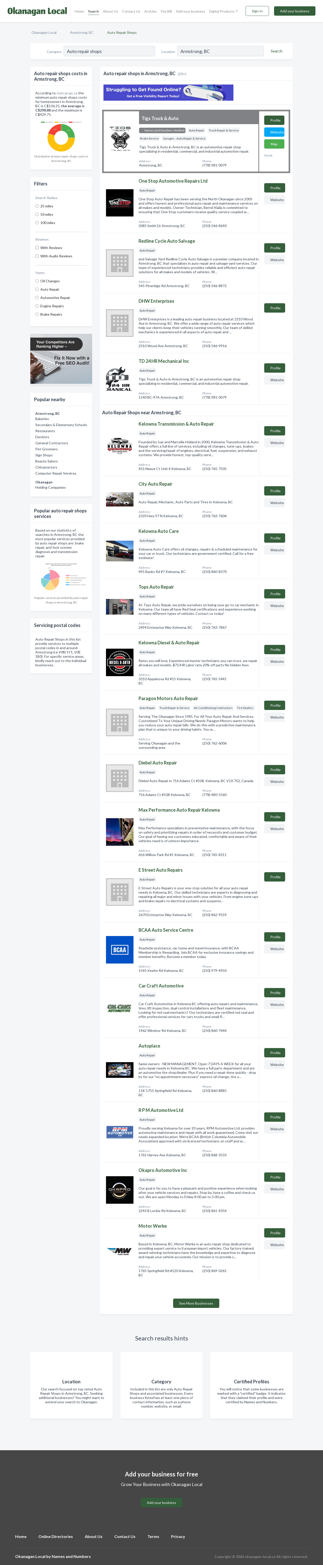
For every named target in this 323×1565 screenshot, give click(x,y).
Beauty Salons (46, 461)
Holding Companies (50, 487)
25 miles (46, 206)
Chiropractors (46, 467)
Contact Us (131, 11)
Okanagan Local (44, 32)
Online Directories (55, 1536)
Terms (153, 1536)
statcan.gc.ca (67, 93)
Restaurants (45, 431)
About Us (110, 11)
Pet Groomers (46, 449)
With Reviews (51, 247)
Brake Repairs (51, 314)
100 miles (47, 223)
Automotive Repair (55, 297)
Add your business (190, 11)
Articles (150, 11)
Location (168, 51)
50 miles (46, 214)
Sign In (257, 11)
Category (54, 51)
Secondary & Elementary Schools (61, 425)
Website (277, 132)
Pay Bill (166, 11)
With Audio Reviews (56, 256)
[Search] (275, 51)
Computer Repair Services (55, 473)
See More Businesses (196, 1303)
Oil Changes (50, 281)
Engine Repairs (52, 306)
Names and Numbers (71, 1556)
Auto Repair (49, 289)
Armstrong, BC (82, 32)
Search (93, 11)
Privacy (178, 1536)
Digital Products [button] (222, 11)
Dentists (42, 437)
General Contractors (51, 443)
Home (79, 11)
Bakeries (42, 419)
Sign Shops (44, 455)
